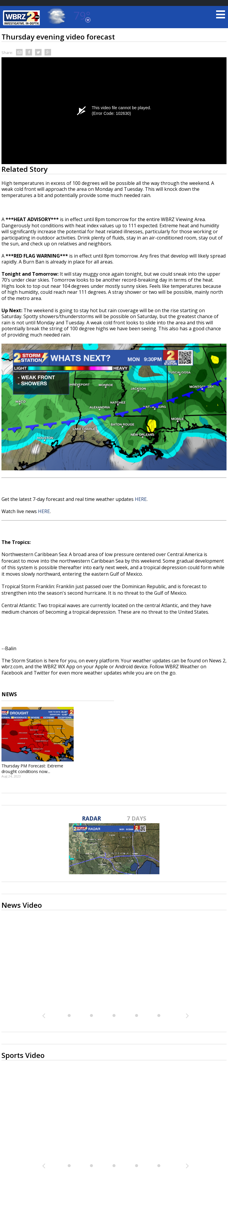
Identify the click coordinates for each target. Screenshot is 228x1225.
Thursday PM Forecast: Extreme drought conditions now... (32, 768)
